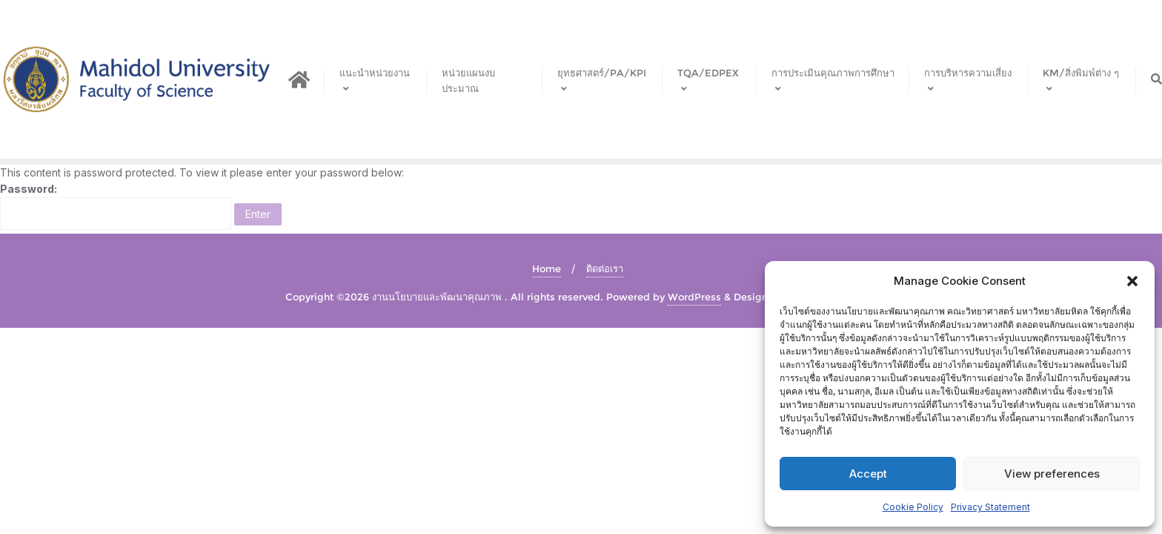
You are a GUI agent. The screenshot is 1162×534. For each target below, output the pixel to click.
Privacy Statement (990, 506)
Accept (868, 474)
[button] (1132, 281)
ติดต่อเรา (604, 268)
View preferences (1052, 474)
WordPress (694, 297)
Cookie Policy (913, 506)
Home (546, 268)
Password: (115, 206)
